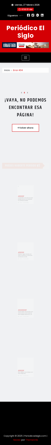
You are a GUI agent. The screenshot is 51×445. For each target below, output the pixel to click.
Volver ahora (25, 127)
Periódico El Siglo (25, 32)
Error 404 (18, 70)
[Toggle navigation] (25, 57)
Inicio (7, 70)
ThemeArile (32, 439)
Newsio (17, 439)
